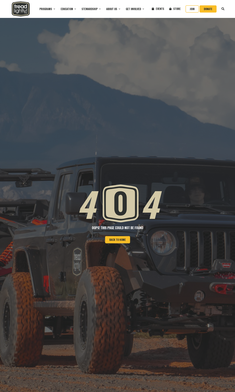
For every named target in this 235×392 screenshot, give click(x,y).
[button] (47, 9)
